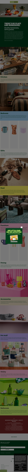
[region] (20, 462)
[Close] (21, 227)
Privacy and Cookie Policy (18, 463)
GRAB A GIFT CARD (14, 241)
